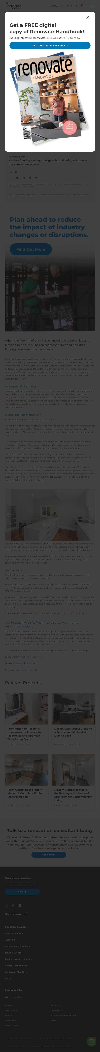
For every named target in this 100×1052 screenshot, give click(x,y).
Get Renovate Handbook (50, 45)
